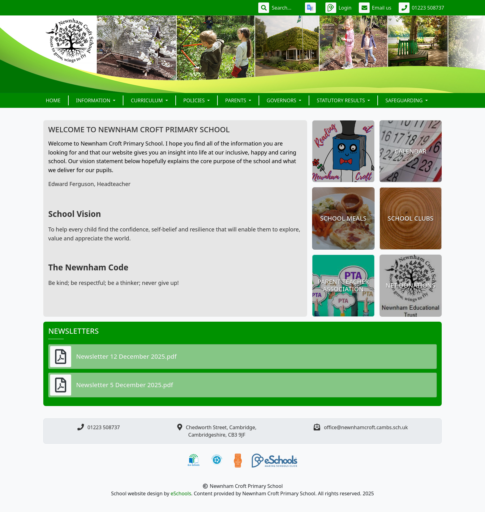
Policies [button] (194, 100)
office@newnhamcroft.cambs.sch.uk (366, 427)
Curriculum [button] (147, 100)
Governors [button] (282, 100)
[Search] (284, 7)
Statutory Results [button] (341, 100)
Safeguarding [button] (404, 100)
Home (53, 100)
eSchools (181, 493)
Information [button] (94, 100)
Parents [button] (236, 100)
